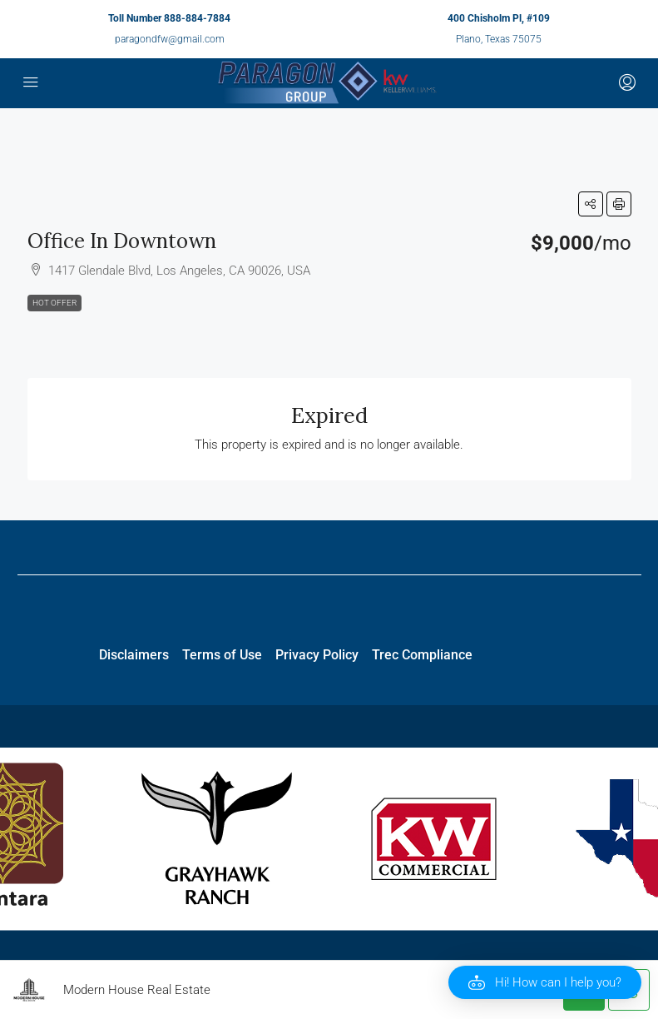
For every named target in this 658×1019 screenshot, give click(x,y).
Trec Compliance (422, 655)
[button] (590, 203)
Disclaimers (134, 655)
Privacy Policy (317, 655)
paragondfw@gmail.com (170, 39)
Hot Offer (54, 302)
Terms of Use (222, 655)
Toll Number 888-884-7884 (169, 18)
